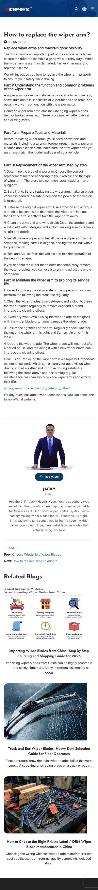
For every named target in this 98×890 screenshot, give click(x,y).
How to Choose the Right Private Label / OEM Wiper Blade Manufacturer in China (49, 844)
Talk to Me (49, 477)
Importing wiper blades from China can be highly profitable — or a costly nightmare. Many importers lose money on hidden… (49, 667)
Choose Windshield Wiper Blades (36, 554)
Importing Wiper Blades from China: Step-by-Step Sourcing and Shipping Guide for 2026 (49, 653)
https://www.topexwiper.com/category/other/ (37, 388)
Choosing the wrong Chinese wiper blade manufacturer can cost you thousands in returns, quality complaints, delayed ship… (49, 858)
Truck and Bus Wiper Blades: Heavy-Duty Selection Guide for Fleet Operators (49, 751)
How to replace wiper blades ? (34, 561)
